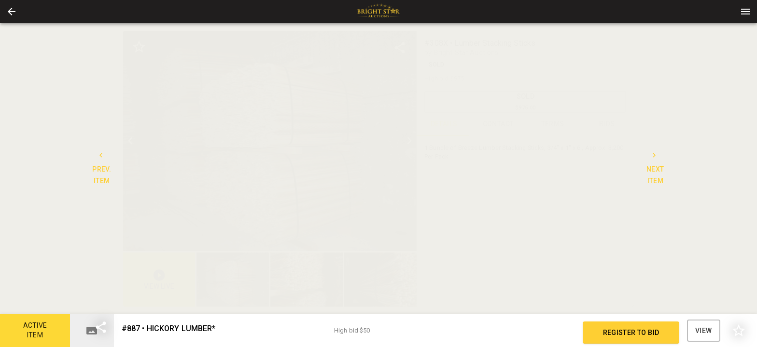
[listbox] (270, 141)
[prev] (130, 140)
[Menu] (745, 11)
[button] (11, 11)
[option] (270, 141)
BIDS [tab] (607, 124)
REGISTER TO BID (631, 332)
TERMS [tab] (552, 124)
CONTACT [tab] (498, 124)
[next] (409, 140)
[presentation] (378, 11)
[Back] (11, 11)
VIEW (703, 330)
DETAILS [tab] (444, 124)
